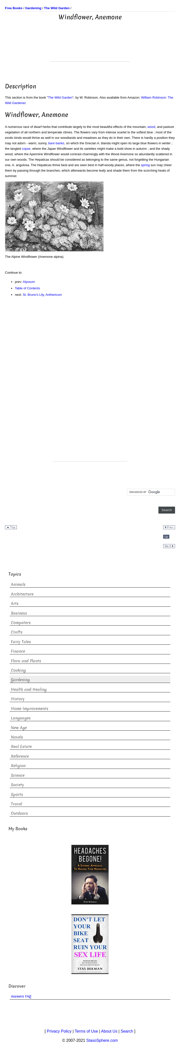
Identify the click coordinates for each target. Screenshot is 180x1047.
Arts (15, 603)
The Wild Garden (60, 97)
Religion (18, 765)
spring (145, 165)
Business (19, 613)
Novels (17, 737)
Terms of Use (86, 1031)
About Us (109, 1031)
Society (17, 784)
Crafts (17, 632)
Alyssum (29, 282)
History (18, 699)
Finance (18, 651)
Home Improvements (29, 708)
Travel (16, 804)
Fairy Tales (21, 641)
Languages (21, 718)
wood (151, 127)
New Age (19, 727)
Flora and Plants (26, 661)
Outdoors (19, 813)
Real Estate (21, 746)
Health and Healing (29, 689)
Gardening (20, 679)
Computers (21, 622)
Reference (20, 756)
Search (126, 1031)
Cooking (18, 670)
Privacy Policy (59, 1031)
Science (18, 775)
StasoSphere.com (102, 1040)
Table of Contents (27, 288)
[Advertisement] (90, 49)
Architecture (22, 594)
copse (26, 148)
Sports (17, 794)
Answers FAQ (21, 996)
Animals (18, 584)
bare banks (56, 143)
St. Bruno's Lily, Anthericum (42, 295)
